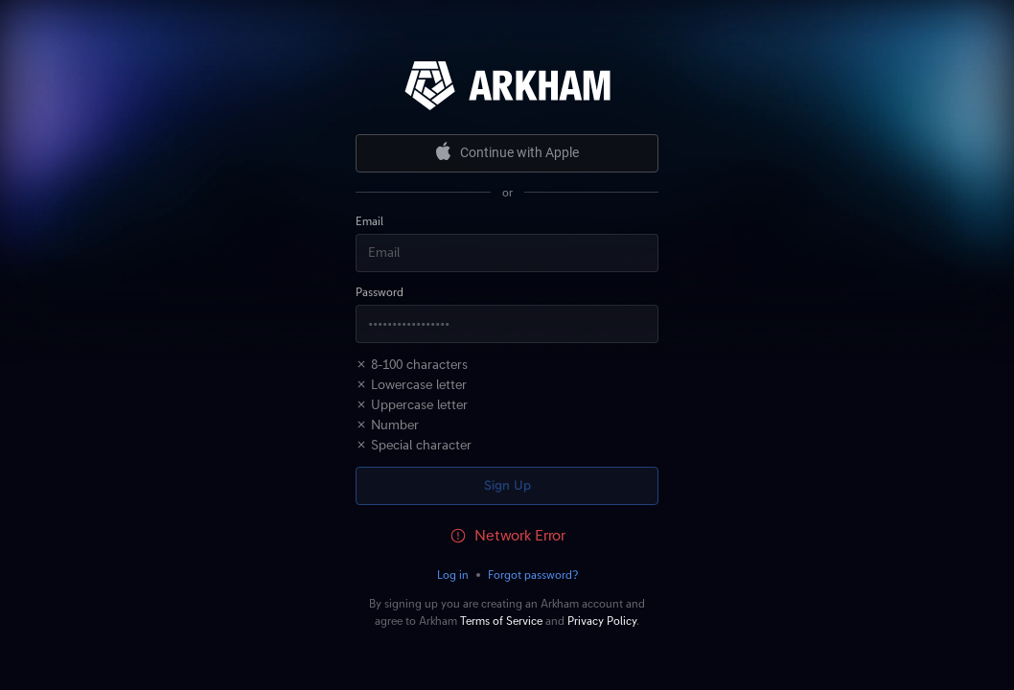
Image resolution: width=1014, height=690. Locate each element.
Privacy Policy (601, 621)
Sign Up (507, 485)
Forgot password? (533, 575)
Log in (453, 575)
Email (369, 221)
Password (379, 292)
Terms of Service (501, 621)
